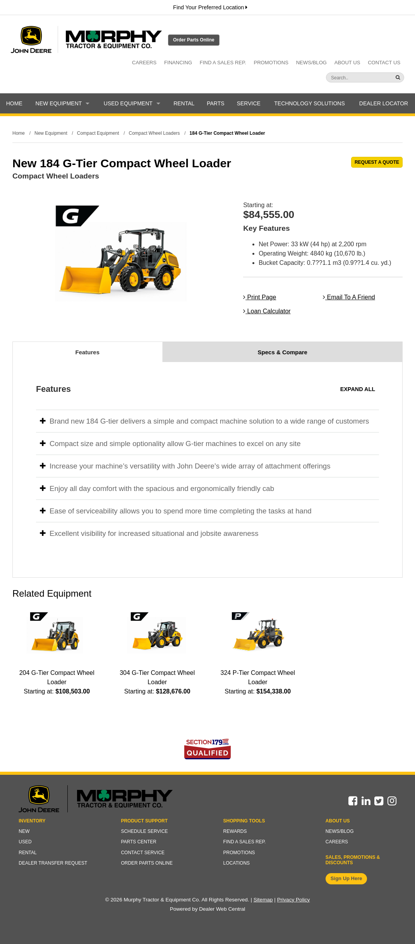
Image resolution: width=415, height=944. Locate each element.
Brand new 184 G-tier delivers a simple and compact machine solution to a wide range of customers (204, 421)
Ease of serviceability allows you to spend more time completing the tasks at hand (176, 511)
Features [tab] (87, 352)
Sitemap (263, 900)
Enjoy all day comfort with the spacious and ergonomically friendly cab (157, 488)
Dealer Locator (383, 103)
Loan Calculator (267, 311)
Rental (183, 103)
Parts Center (138, 841)
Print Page (259, 297)
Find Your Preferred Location (210, 7)
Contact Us (384, 62)
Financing (178, 62)
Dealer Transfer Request (53, 863)
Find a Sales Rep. (223, 62)
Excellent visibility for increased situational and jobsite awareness (149, 533)
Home (14, 103)
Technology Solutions (309, 103)
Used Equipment (132, 103)
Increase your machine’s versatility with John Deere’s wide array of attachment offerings (185, 466)
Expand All (357, 389)
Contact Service (143, 852)
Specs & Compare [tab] (282, 352)
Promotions (271, 62)
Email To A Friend (349, 297)
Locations (236, 863)
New (24, 831)
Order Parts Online (193, 40)
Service (249, 103)
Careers (144, 62)
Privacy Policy (293, 900)
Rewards (235, 831)
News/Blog (311, 62)
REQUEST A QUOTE (377, 162)
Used (25, 841)
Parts (215, 103)
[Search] (350, 78)
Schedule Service (144, 831)
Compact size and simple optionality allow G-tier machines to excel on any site (170, 443)
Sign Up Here (346, 878)
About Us (347, 62)
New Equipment (63, 103)
